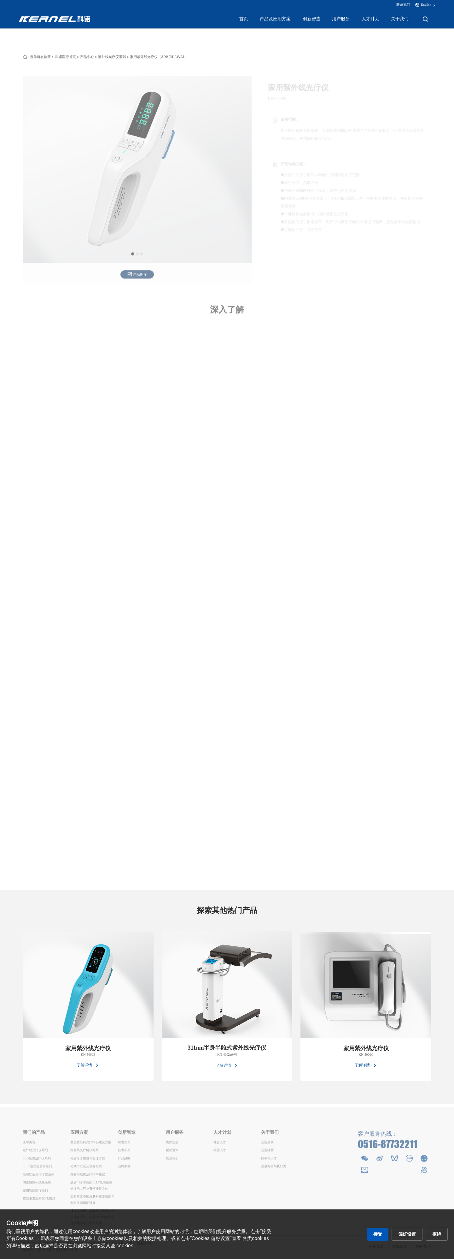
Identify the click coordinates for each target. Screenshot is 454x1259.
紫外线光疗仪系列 (112, 60)
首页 (243, 19)
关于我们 (400, 19)
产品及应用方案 (275, 19)
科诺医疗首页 (65, 60)
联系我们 (403, 5)
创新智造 (311, 19)
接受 (377, 1234)
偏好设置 (407, 1234)
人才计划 (370, 19)
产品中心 (87, 60)
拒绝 (436, 1234)
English (426, 5)
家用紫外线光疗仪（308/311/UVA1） (159, 60)
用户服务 (341, 19)
